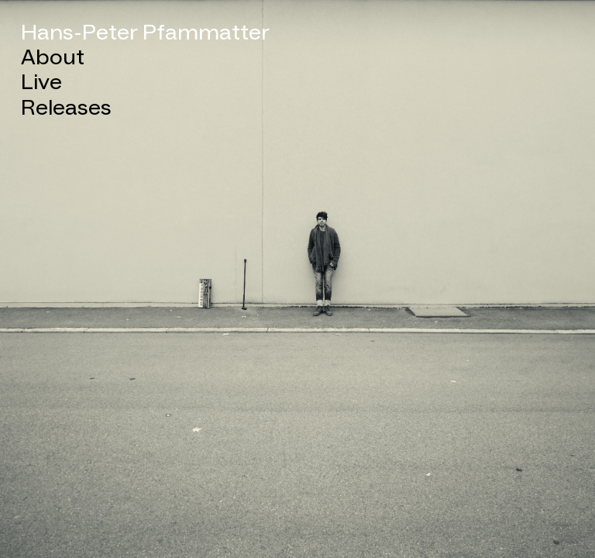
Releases (66, 108)
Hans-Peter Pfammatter (145, 33)
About (52, 58)
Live (41, 83)
